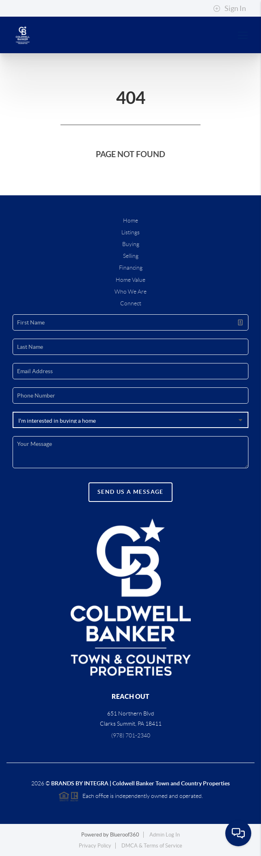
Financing (130, 267)
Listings (130, 232)
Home (130, 220)
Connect (130, 303)
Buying (130, 244)
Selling (130, 256)
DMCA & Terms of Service (151, 846)
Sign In (229, 8)
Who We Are (130, 291)
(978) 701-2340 (130, 735)
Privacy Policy (95, 846)
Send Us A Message (130, 492)
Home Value (130, 280)
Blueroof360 (124, 835)
